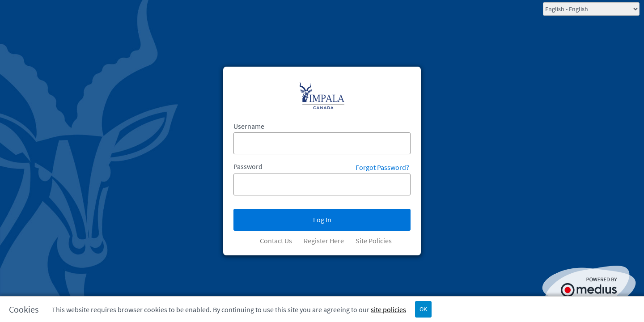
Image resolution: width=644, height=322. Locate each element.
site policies (388, 309)
